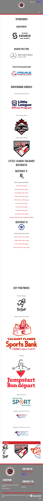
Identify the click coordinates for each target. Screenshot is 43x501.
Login (40, 498)
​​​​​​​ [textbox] (22, 33)
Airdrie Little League (21, 185)
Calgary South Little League (21, 236)
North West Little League (21, 214)
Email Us (24, 486)
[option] (21, 451)
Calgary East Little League (21, 196)
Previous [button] (5, 451)
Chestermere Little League (21, 200)
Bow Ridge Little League (21, 192)
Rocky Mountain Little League (21, 247)
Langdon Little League (21, 210)
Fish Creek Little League (21, 244)
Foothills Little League (21, 207)
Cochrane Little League (21, 203)
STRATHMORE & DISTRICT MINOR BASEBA (21, 217)
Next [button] (38, 451)
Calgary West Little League (21, 240)
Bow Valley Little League (21, 189)
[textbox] (22, 21)
